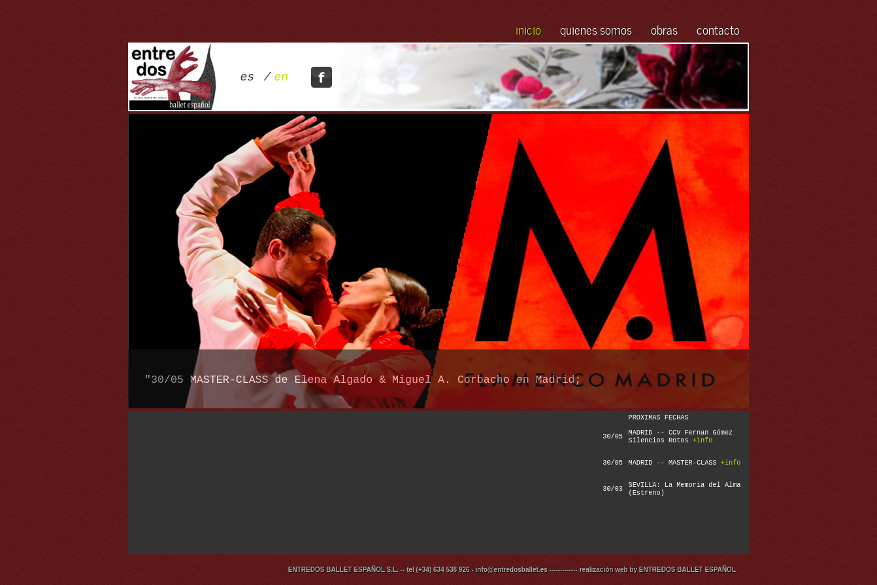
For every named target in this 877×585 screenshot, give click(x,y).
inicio (528, 28)
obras (664, 28)
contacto (718, 28)
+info (703, 440)
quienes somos (596, 28)
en (281, 77)
